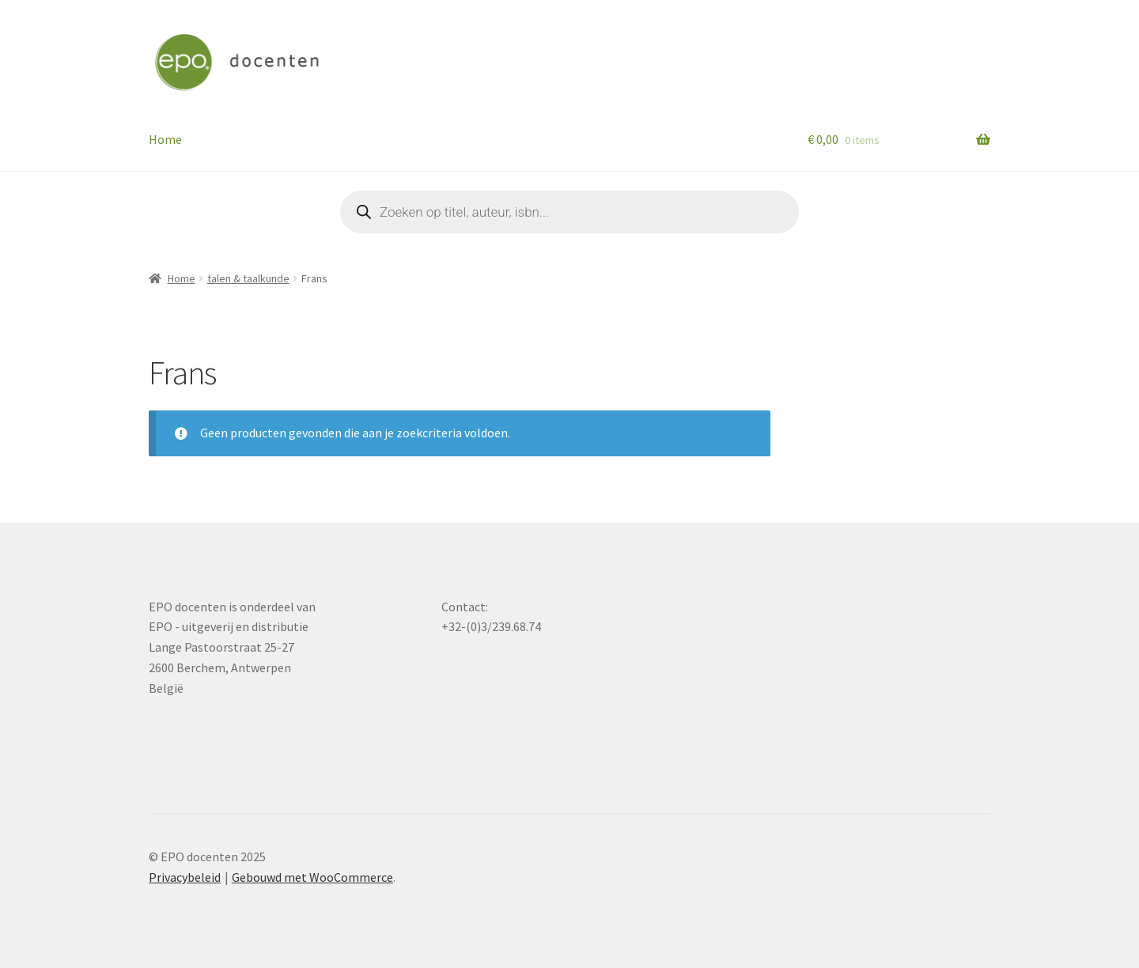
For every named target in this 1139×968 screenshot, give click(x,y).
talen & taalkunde (248, 278)
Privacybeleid (185, 877)
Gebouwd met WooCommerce (312, 877)
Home (165, 139)
